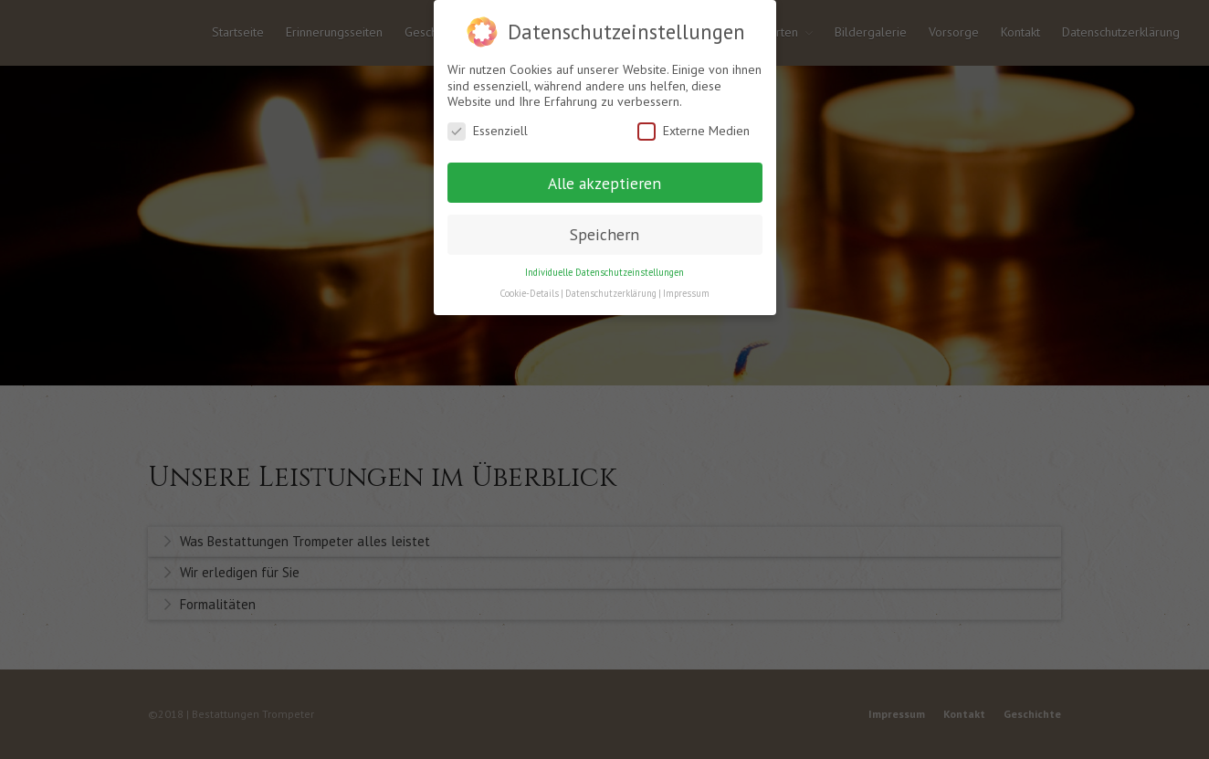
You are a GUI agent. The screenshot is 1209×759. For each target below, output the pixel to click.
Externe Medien (693, 131)
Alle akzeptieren (604, 183)
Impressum (686, 293)
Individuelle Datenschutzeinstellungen (604, 272)
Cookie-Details (529, 293)
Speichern (604, 234)
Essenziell (487, 131)
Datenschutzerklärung (611, 293)
